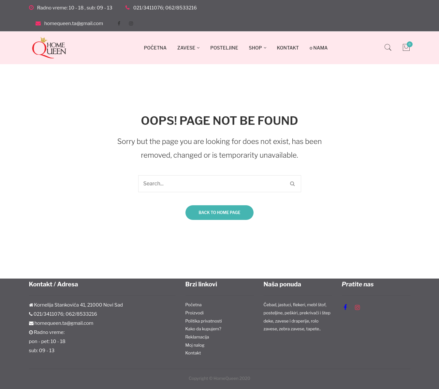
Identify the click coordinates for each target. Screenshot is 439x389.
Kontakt (193, 352)
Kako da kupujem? (203, 328)
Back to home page (219, 212)
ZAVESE (186, 47)
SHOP (255, 47)
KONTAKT (288, 47)
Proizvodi (194, 312)
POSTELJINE (224, 47)
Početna (193, 304)
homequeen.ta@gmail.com (73, 23)
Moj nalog (195, 345)
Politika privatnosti (203, 321)
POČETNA (155, 47)
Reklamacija (197, 336)
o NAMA (319, 47)
